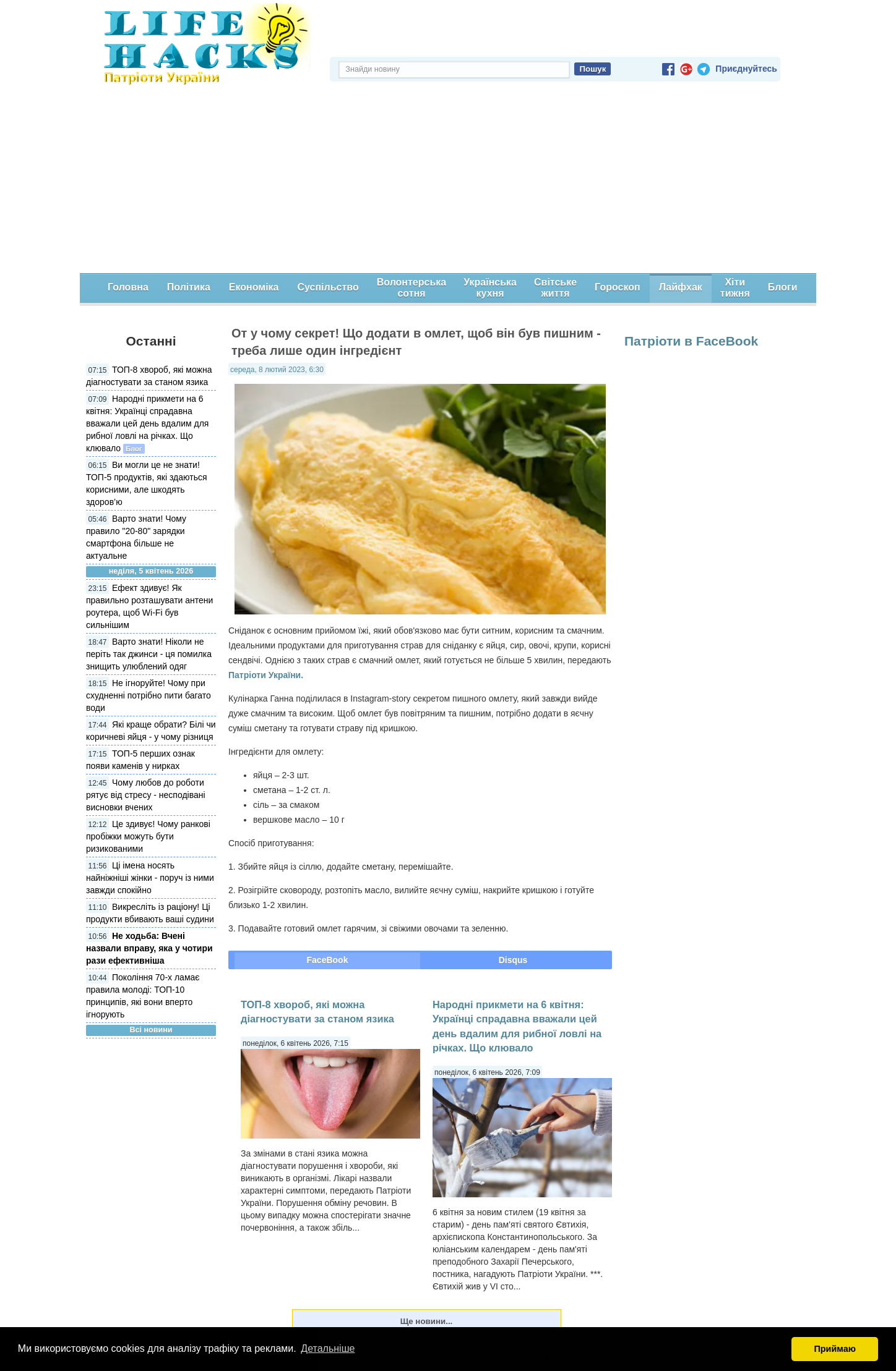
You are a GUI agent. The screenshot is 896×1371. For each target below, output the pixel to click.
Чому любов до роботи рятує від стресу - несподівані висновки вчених (145, 795)
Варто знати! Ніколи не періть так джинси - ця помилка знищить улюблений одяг (149, 654)
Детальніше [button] (328, 1348)
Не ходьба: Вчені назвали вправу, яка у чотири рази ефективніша (149, 948)
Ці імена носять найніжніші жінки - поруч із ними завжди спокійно (150, 877)
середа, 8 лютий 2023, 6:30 (277, 369)
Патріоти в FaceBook (691, 341)
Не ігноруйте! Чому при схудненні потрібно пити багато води (148, 695)
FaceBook (327, 960)
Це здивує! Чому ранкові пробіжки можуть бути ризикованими (148, 836)
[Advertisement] (448, 180)
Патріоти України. (265, 675)
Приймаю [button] (835, 1349)
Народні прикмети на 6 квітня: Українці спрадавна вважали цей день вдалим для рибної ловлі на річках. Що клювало (147, 423)
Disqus (513, 960)
